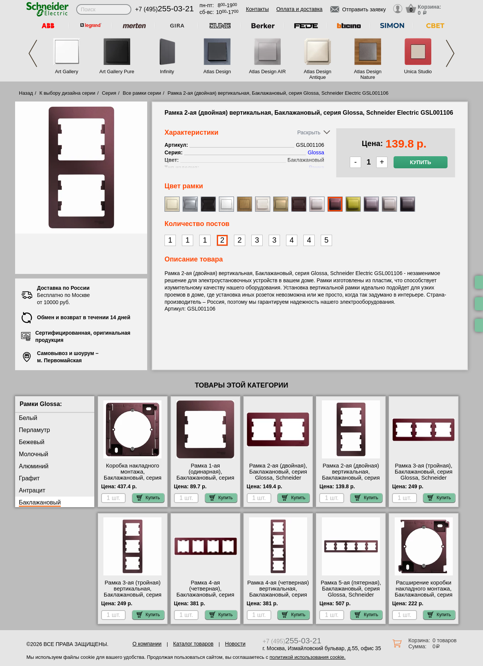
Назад (26, 93)
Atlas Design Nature (367, 74)
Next (450, 53)
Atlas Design (217, 71)
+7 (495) (164, 9)
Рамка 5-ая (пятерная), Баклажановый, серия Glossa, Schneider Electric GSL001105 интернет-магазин (351, 595)
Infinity (167, 71)
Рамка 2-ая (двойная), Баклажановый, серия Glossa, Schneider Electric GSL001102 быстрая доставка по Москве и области (278, 481)
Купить (420, 162)
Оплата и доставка (299, 9)
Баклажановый (40, 502)
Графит (29, 478)
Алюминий (33, 466)
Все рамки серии (142, 93)
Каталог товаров (193, 644)
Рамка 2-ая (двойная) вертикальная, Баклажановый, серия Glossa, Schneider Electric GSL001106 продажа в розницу (351, 481)
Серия (109, 93)
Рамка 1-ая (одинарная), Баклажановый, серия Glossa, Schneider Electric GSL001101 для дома (205, 481)
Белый (28, 418)
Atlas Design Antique (317, 74)
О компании (147, 644)
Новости (235, 644)
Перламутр (34, 430)
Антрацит (32, 490)
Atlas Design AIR (267, 71)
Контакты (257, 9)
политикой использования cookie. (307, 657)
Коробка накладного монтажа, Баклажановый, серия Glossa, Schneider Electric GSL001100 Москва (133, 481)
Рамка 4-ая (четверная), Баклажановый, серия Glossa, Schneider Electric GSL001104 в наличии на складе (205, 598)
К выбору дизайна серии (67, 93)
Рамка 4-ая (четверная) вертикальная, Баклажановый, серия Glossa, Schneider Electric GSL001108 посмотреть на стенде (278, 598)
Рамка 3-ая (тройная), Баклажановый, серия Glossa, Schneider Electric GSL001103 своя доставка (423, 478)
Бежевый (32, 442)
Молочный (33, 454)
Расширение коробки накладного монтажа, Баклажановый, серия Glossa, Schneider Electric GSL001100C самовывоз (423, 598)
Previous (32, 53)
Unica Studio (418, 71)
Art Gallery (66, 71)
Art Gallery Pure (116, 71)
